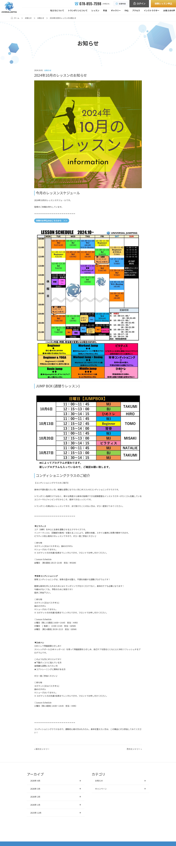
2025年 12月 (35, 812)
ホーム (16, 18)
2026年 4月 (35, 780)
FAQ (126, 10)
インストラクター (151, 10)
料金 (105, 10)
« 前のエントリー (41, 748)
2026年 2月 (35, 796)
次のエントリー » (134, 748)
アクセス (136, 10)
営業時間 (121, 3)
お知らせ (28, 18)
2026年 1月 (35, 804)
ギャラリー (116, 10)
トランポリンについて (78, 10)
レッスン (95, 10)
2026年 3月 (35, 788)
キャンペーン (101, 788)
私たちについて (57, 10)
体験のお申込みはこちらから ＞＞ (51, 220)
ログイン (139, 3)
